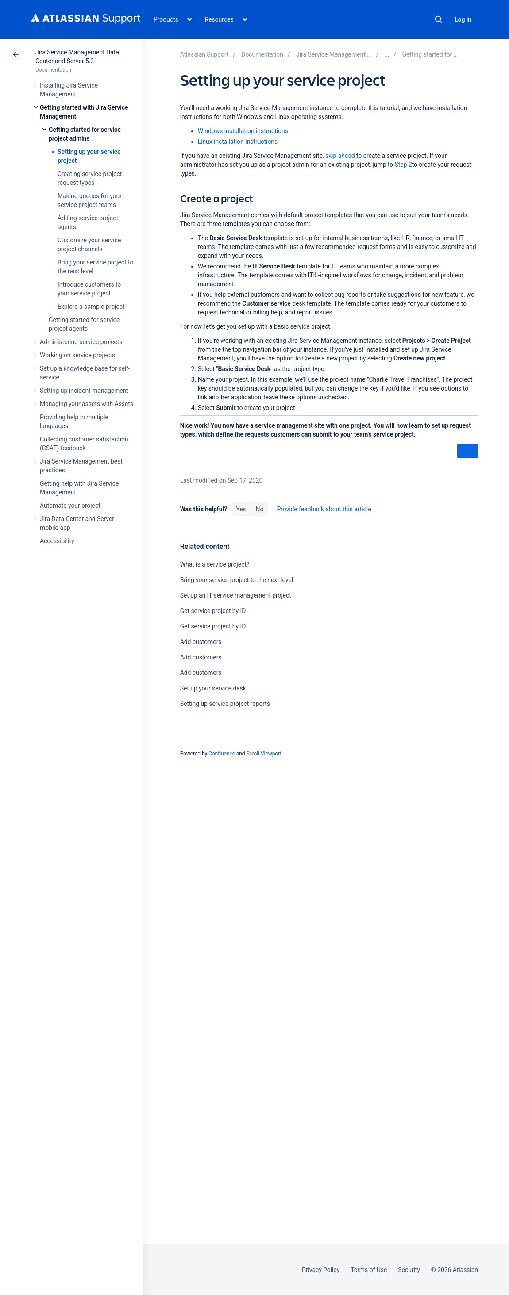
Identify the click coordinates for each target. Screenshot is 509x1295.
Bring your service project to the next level (236, 579)
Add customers (201, 641)
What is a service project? (215, 564)
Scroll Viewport (263, 754)
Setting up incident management (84, 390)
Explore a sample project (91, 306)
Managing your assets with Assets (86, 403)
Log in (463, 19)
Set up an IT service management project (235, 595)
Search (439, 19)
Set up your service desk (213, 688)
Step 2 (403, 164)
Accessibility (57, 540)
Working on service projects (77, 355)
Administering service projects (81, 341)
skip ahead (340, 155)
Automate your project (70, 505)
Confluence (221, 754)
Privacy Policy (320, 1269)
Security (409, 1269)
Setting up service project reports (225, 703)
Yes (241, 509)
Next (467, 451)
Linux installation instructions (238, 141)
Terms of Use (369, 1269)
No (260, 509)
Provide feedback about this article (324, 509)
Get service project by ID (213, 610)
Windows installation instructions (243, 130)
